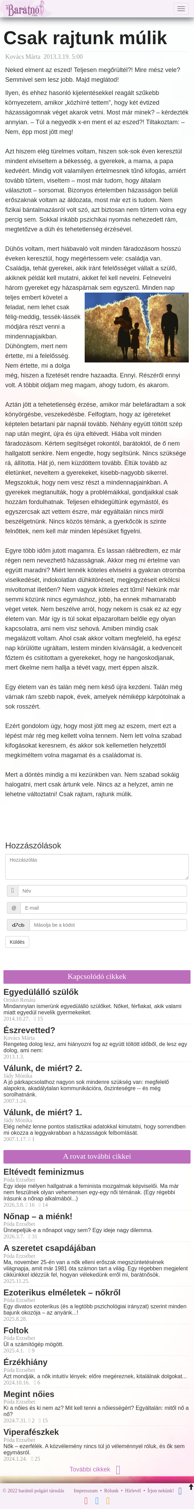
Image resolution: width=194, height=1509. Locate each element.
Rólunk (111, 1490)
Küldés (17, 942)
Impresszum (86, 1490)
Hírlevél (133, 1490)
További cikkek (96, 1469)
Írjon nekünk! (160, 1490)
